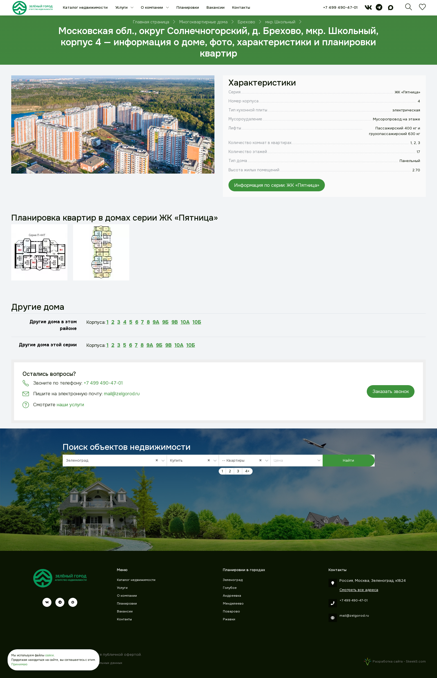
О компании (152, 7)
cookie (49, 655)
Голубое (230, 588)
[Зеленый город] (32, 7)
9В (174, 322)
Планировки (187, 7)
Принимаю (19, 664)
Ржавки (229, 619)
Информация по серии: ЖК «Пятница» (276, 185)
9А (156, 322)
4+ (247, 471)
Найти (348, 460)
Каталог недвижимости (85, 7)
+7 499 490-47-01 (340, 7)
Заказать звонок (390, 391)
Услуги (122, 7)
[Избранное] (422, 8)
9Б (165, 322)
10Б (197, 322)
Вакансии (216, 7)
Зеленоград (233, 580)
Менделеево (233, 603)
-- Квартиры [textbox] (243, 460)
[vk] (368, 8)
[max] (390, 8)
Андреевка (232, 596)
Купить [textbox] (191, 460)
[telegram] (379, 8)
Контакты (241, 7)
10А (185, 322)
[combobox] (115, 460)
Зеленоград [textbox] (113, 460)
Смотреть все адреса (358, 589)
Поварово (231, 611)
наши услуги (70, 405)
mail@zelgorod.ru (122, 394)
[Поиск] (408, 8)
